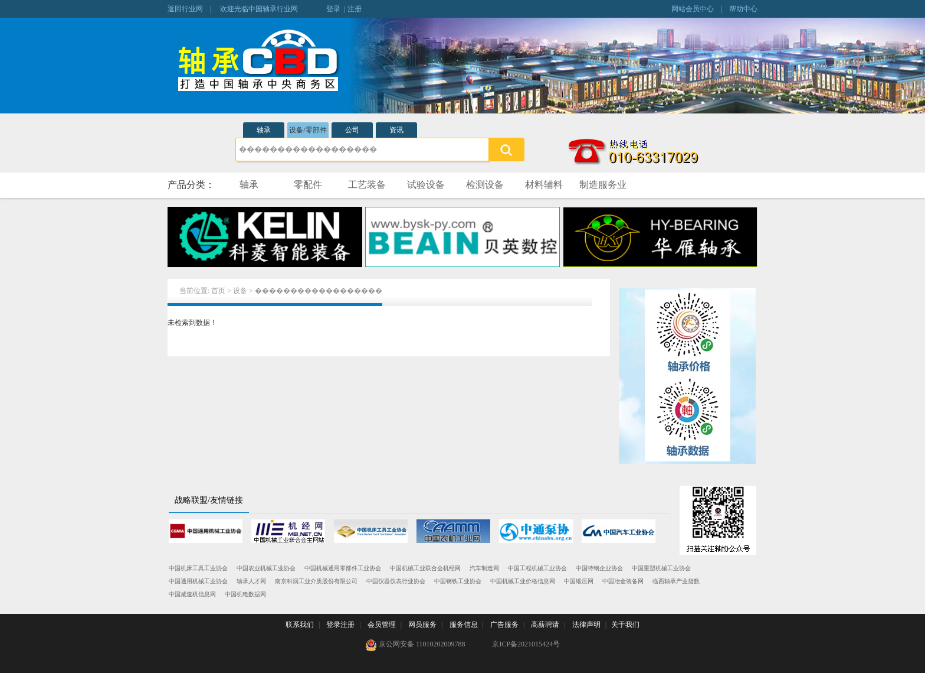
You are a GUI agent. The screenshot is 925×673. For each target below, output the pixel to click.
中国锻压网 (578, 581)
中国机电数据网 (245, 594)
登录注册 (340, 624)
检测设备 (485, 185)
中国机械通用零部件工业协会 (342, 568)
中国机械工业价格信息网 (522, 581)
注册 (354, 9)
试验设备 (426, 185)
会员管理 (382, 624)
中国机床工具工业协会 (198, 568)
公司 (352, 130)
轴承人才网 (251, 581)
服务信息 (464, 624)
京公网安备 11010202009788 (415, 645)
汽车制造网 (484, 568)
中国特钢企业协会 (599, 568)
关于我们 (625, 624)
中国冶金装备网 (623, 581)
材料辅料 (544, 185)
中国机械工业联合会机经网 (425, 568)
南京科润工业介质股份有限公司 (316, 581)
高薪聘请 (545, 624)
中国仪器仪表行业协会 (395, 581)
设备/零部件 (307, 130)
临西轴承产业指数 (676, 581)
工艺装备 (367, 185)
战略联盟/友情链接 (209, 500)
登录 (333, 9)
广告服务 (504, 624)
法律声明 (586, 624)
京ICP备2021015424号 (526, 644)
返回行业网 (185, 9)
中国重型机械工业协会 (661, 568)
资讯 (396, 130)
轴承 (264, 130)
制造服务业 (602, 185)
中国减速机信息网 (192, 594)
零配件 (308, 185)
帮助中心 (743, 9)
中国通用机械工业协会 (198, 581)
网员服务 (422, 624)
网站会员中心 (692, 9)
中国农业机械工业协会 (266, 568)
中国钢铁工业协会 (457, 581)
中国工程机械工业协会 (537, 568)
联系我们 (300, 624)
